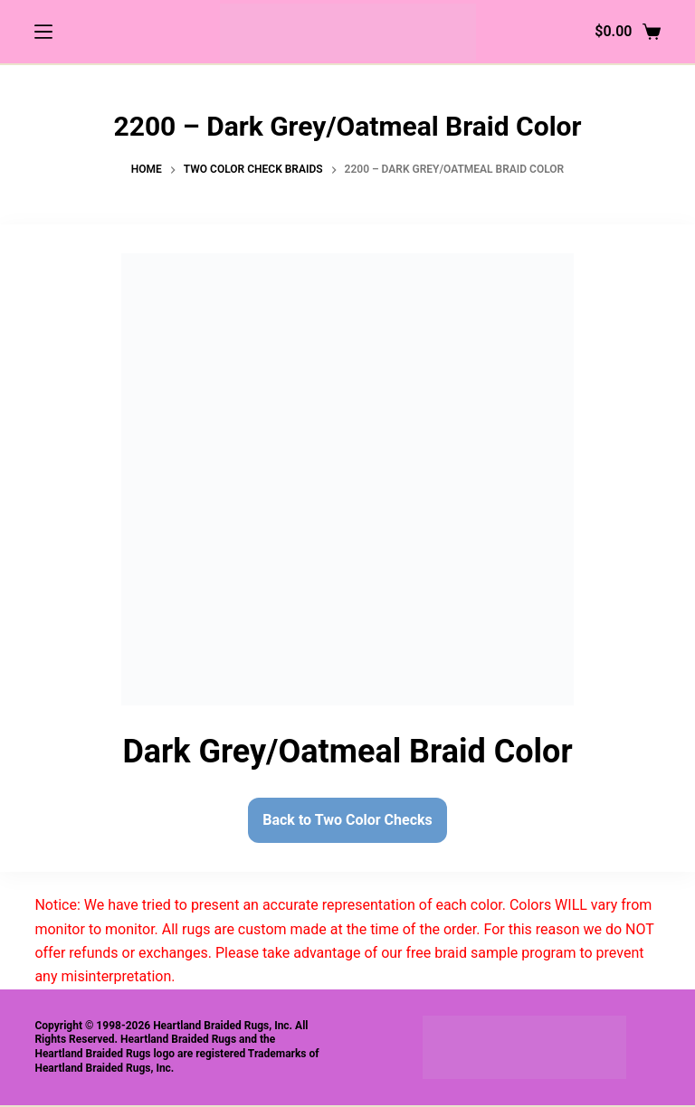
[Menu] (43, 32)
